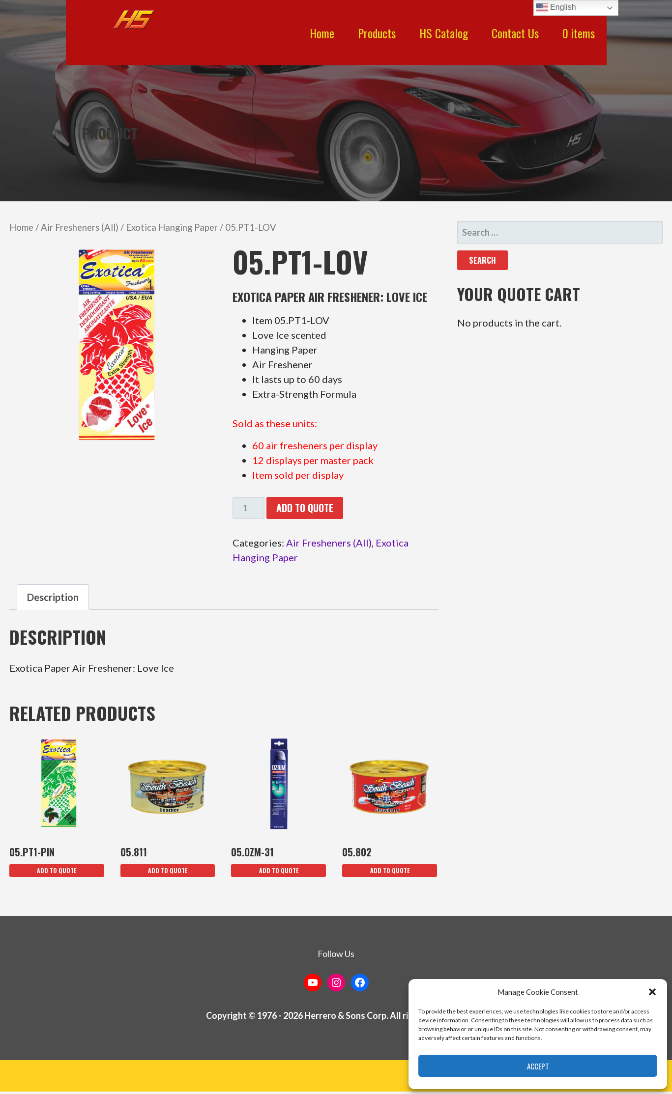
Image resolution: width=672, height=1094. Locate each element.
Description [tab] (53, 597)
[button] (652, 992)
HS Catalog (443, 33)
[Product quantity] (248, 508)
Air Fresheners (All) (79, 227)
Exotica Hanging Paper (172, 227)
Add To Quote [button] (56, 870)
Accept (538, 1066)
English (556, 8)
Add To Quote (304, 507)
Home (322, 33)
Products (377, 33)
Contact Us (515, 33)
